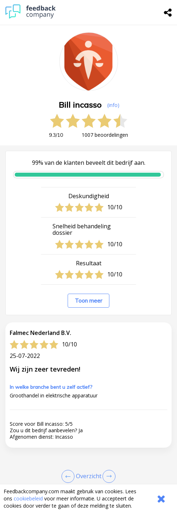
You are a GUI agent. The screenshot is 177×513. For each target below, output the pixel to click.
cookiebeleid (28, 498)
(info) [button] (113, 105)
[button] (88, 481)
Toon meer (88, 300)
